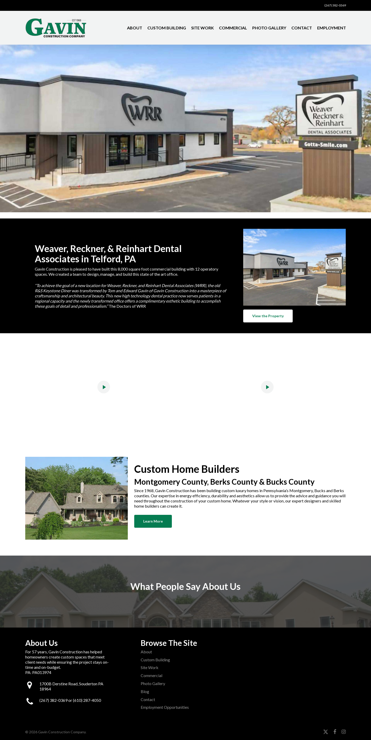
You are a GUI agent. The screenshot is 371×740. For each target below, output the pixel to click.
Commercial (151, 675)
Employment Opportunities (165, 707)
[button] (268, 316)
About (146, 651)
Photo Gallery (153, 683)
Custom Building (155, 659)
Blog (145, 691)
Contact (148, 699)
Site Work (149, 667)
